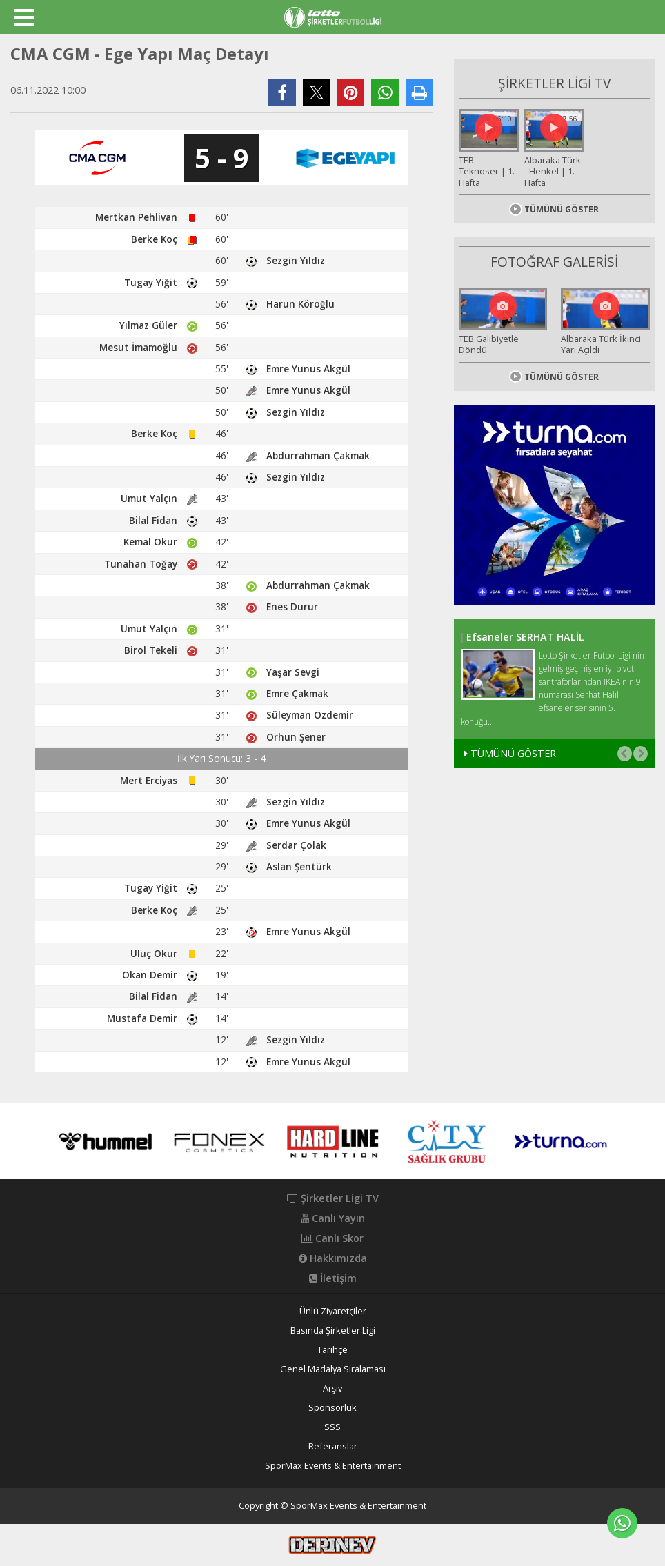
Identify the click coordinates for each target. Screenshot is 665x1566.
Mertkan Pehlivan (136, 216)
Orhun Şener (296, 736)
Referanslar (332, 1446)
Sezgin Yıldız (295, 260)
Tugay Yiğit (150, 282)
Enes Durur (292, 606)
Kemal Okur (150, 541)
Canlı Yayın (333, 1218)
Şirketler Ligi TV (333, 1198)
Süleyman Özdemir (309, 714)
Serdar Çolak (296, 845)
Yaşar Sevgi (292, 672)
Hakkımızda (333, 1258)
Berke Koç (154, 238)
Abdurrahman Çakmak (318, 455)
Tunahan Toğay (140, 563)
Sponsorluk (332, 1408)
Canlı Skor (332, 1238)
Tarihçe (332, 1350)
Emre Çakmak (297, 693)
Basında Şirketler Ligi (332, 1330)
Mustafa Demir (142, 1018)
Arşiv (332, 1388)
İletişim (333, 1278)
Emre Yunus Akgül (308, 368)
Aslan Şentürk (299, 866)
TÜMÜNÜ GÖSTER (554, 206)
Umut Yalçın (149, 498)
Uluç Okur (153, 953)
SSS (332, 1427)
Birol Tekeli (150, 649)
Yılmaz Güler (148, 325)
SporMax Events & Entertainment (333, 1466)
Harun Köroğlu (300, 303)
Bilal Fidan (153, 520)
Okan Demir (149, 974)
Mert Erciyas (148, 780)
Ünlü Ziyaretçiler (332, 1311)
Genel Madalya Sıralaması (333, 1369)
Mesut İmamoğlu (138, 347)
